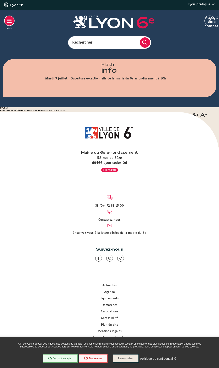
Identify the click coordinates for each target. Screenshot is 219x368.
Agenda (109, 292)
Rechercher (82, 42)
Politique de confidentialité (158, 358)
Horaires (109, 169)
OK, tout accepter (60, 358)
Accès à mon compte (210, 21)
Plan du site (109, 324)
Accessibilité (109, 318)
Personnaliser (125, 358)
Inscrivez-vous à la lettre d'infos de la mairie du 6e (109, 233)
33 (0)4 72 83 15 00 (109, 205)
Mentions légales (110, 331)
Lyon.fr (16, 5)
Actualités (109, 285)
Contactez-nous (109, 219)
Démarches (109, 305)
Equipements (109, 298)
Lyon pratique (201, 4)
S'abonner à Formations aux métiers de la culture (32, 110)
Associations (109, 311)
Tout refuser (93, 358)
